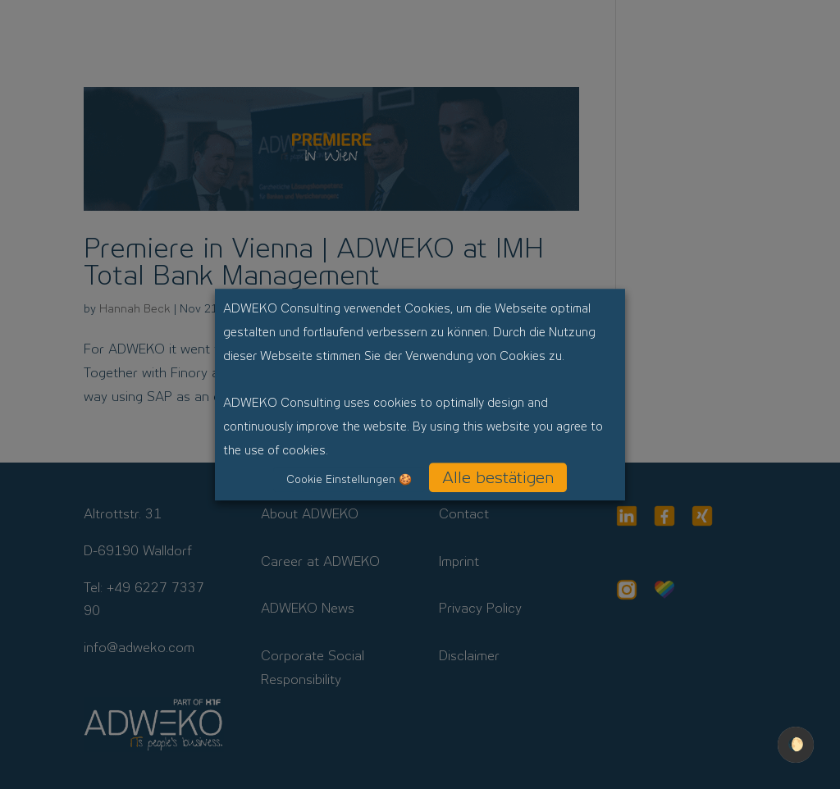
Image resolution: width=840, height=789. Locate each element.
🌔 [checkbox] (796, 744)
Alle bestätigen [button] (498, 477)
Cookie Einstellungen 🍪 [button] (349, 479)
